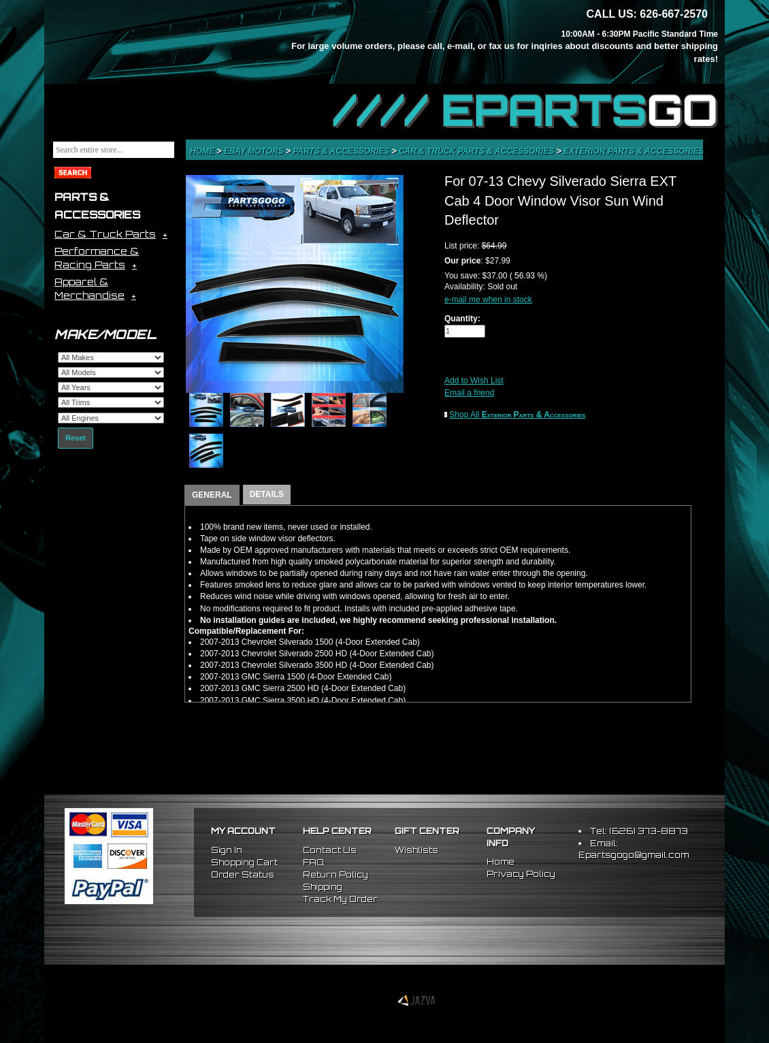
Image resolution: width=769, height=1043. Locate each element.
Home (203, 151)
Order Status (242, 874)
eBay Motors (255, 151)
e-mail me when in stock (488, 299)
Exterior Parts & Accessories (634, 151)
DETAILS (267, 494)
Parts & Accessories (342, 151)
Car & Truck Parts (105, 234)
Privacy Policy (521, 874)
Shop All (517, 414)
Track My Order (340, 899)
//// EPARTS (525, 110)
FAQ (313, 862)
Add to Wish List (474, 380)
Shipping (322, 887)
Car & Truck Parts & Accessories (478, 151)
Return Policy (335, 874)
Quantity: (462, 318)
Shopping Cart (244, 862)
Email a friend (469, 393)
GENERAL (212, 495)
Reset (75, 438)
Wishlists (416, 850)
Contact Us (330, 850)
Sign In (226, 850)
